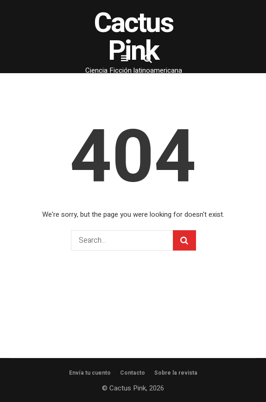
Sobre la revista (175, 373)
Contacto (132, 373)
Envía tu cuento (90, 373)
